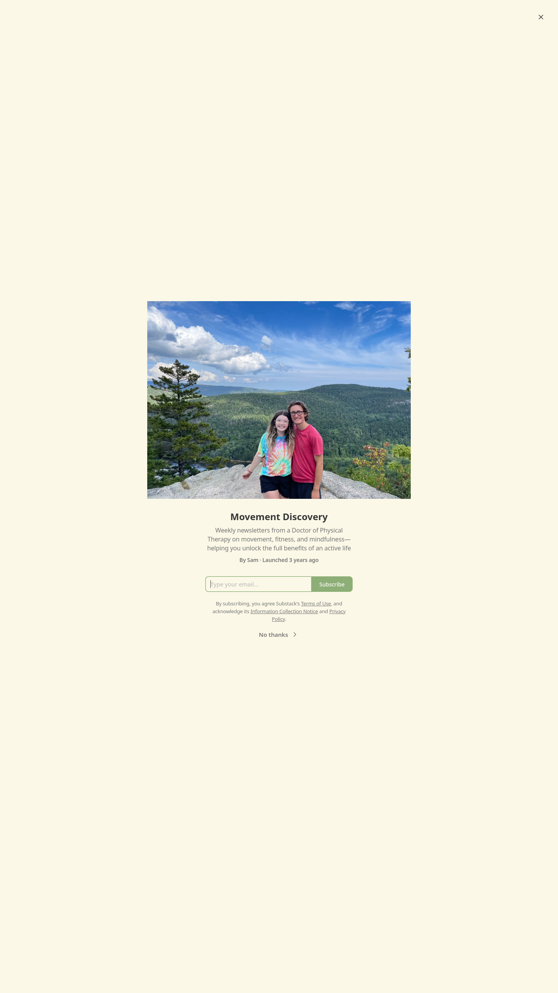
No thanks (279, 634)
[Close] (541, 17)
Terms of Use (316, 603)
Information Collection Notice (284, 611)
